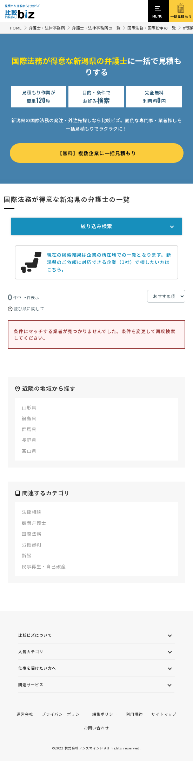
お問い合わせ (96, 727)
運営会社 (24, 714)
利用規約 (134, 714)
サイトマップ (164, 714)
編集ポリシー (105, 714)
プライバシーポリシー (63, 714)
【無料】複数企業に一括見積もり (96, 153)
